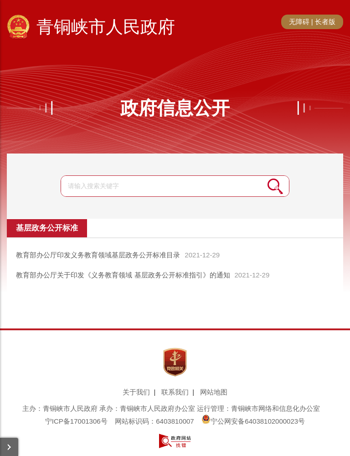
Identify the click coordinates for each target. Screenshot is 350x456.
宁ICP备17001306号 (76, 421)
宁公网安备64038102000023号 (253, 421)
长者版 (325, 22)
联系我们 (175, 392)
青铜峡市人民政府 (105, 26)
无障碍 (299, 22)
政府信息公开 (175, 108)
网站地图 (213, 392)
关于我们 (136, 392)
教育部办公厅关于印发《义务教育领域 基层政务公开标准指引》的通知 (123, 275)
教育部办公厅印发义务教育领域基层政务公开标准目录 (98, 255)
